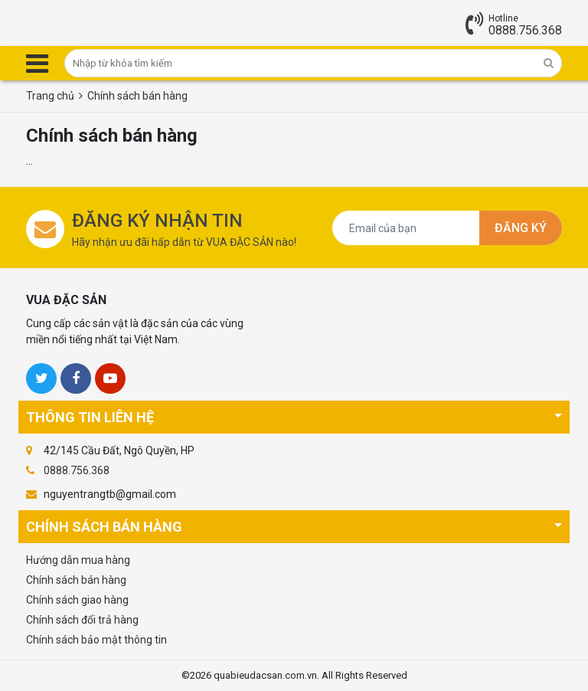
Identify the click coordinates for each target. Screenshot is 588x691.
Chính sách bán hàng (76, 580)
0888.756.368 (525, 30)
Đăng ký (521, 228)
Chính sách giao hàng (77, 600)
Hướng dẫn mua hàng (78, 560)
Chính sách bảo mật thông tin (96, 640)
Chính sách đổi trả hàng (82, 620)
